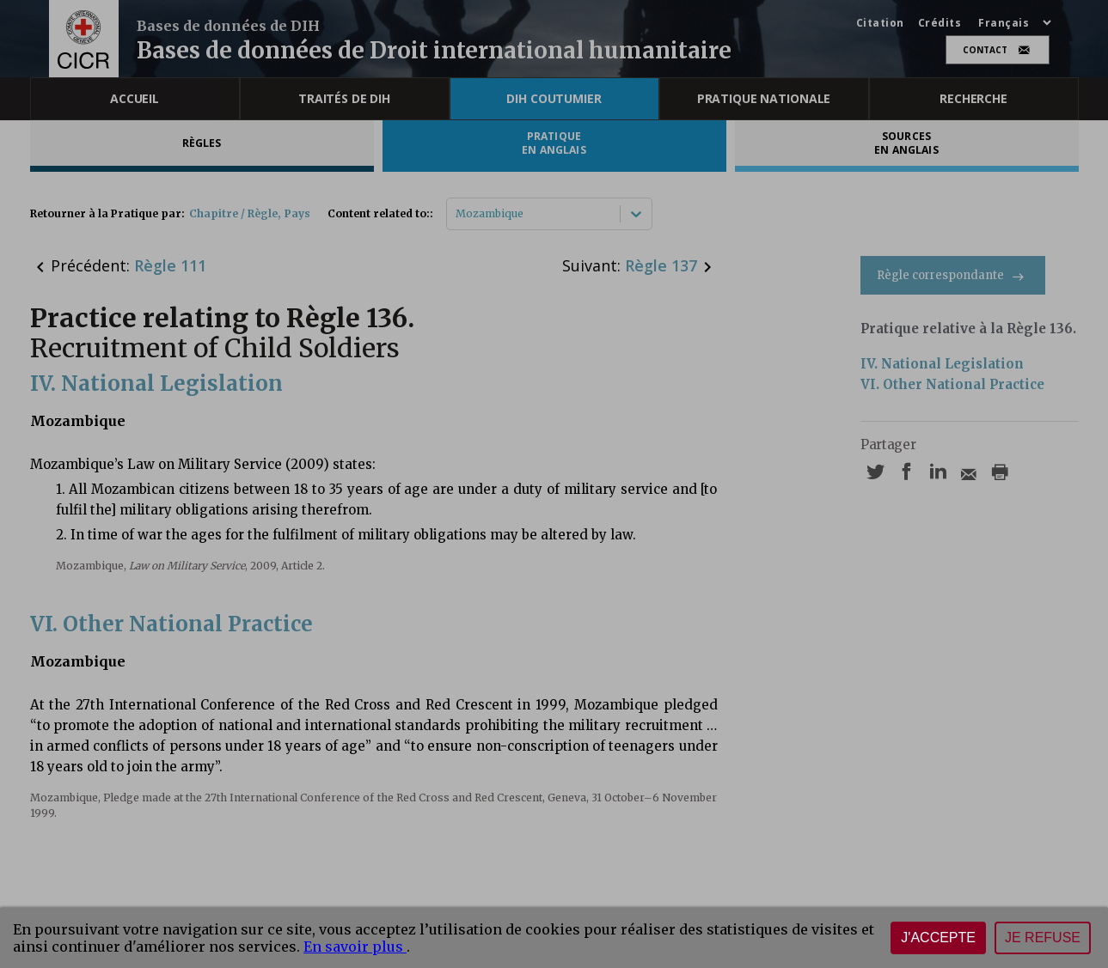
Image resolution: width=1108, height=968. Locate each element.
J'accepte (938, 937)
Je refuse (1042, 937)
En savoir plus (355, 946)
